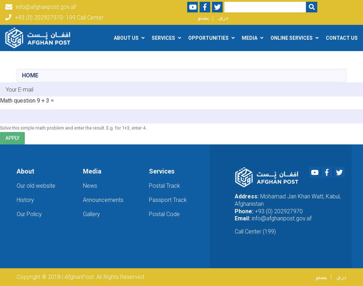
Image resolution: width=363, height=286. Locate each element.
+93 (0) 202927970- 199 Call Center (54, 17)
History (25, 200)
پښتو (203, 18)
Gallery (91, 214)
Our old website (36, 185)
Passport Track (168, 200)
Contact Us (342, 38)
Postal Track (164, 185)
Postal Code (164, 214)
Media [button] (249, 38)
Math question (17, 100)
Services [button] (163, 38)
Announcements (103, 200)
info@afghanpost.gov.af (40, 7)
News (90, 185)
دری (223, 18)
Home (30, 75)
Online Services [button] (291, 38)
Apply (12, 138)
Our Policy (29, 214)
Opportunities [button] (208, 38)
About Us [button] (126, 38)
